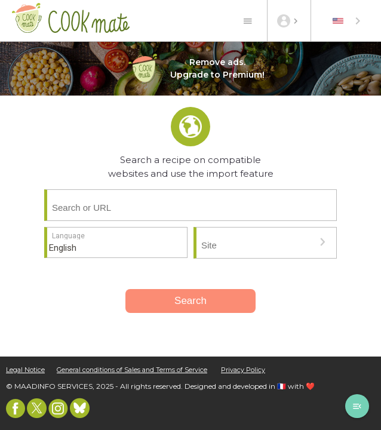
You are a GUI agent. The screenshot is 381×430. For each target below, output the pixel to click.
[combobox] (347, 21)
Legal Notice (25, 370)
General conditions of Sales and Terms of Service (132, 370)
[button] (322, 242)
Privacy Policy (243, 370)
